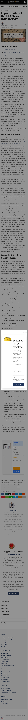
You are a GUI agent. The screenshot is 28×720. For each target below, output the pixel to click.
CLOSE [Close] (25, 332)
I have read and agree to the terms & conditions (18, 379)
